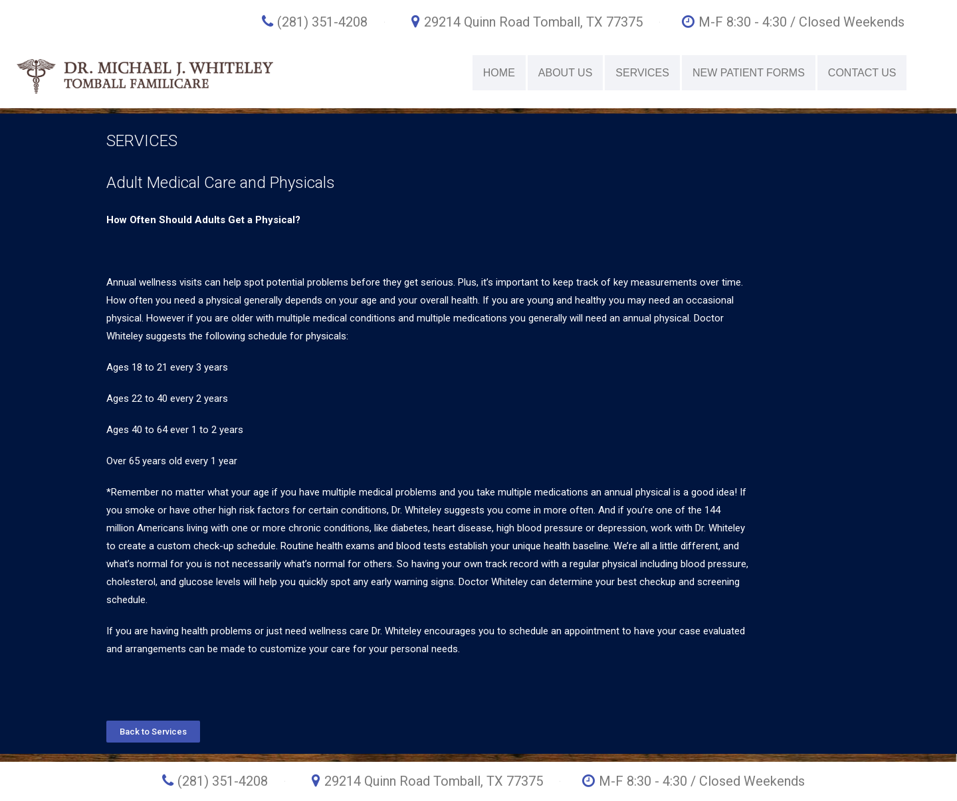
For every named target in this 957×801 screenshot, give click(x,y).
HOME (499, 72)
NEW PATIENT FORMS (748, 72)
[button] (153, 732)
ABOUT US (565, 72)
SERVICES (642, 72)
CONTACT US (862, 72)
